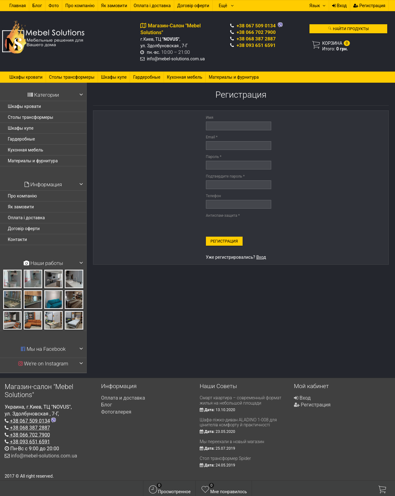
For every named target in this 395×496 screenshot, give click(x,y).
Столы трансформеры (72, 77)
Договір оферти (193, 5)
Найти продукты (348, 28)
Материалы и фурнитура (234, 77)
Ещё (226, 5)
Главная (17, 5)
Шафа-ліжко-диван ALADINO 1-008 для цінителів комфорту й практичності (238, 422)
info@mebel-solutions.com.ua (176, 58)
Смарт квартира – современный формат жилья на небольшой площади (240, 400)
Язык (317, 5)
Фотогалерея (116, 412)
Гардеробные (146, 77)
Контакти (17, 239)
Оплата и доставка (123, 398)
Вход (339, 5)
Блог (37, 5)
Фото (54, 5)
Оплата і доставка (152, 5)
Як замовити (114, 5)
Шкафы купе (114, 77)
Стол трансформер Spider (225, 458)
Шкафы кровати (26, 77)
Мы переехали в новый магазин (232, 441)
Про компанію (80, 5)
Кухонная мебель (184, 77)
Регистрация (369, 5)
